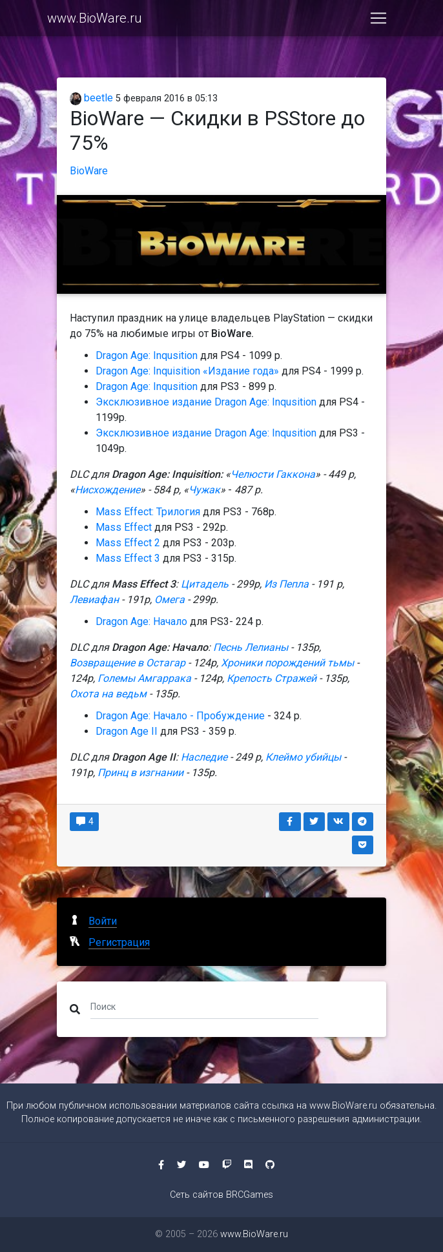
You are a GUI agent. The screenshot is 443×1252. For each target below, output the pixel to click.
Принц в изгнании (140, 772)
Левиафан (94, 599)
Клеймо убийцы (303, 757)
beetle (91, 98)
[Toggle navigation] (378, 20)
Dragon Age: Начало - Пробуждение (180, 716)
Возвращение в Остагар (129, 663)
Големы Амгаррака (146, 678)
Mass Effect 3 (128, 558)
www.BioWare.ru (94, 20)
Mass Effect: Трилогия (148, 512)
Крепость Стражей (271, 678)
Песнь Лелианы (252, 647)
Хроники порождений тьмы (288, 663)
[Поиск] (204, 1006)
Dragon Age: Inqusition (147, 355)
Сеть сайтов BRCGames (221, 1194)
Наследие (204, 757)
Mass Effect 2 (128, 543)
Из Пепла (286, 584)
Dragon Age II (127, 731)
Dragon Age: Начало (141, 621)
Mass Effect (124, 527)
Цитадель (205, 584)
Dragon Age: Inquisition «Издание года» (187, 371)
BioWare (89, 171)
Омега (169, 599)
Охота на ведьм (108, 694)
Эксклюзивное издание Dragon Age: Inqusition (207, 402)
